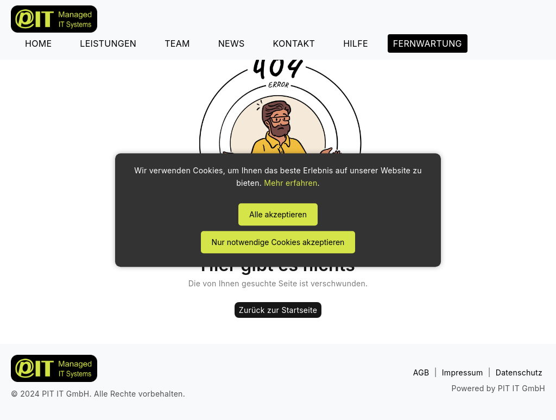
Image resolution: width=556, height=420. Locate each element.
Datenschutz (519, 372)
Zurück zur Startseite (278, 310)
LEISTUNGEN (108, 43)
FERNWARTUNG (427, 43)
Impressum (462, 372)
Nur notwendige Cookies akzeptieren (278, 242)
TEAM (177, 43)
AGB (421, 372)
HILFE (355, 43)
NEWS (231, 43)
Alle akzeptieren (278, 214)
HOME (38, 43)
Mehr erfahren (290, 183)
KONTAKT (294, 43)
